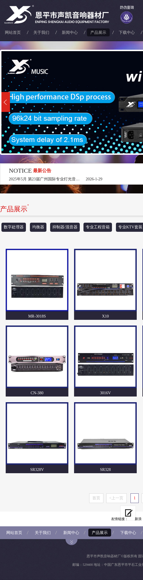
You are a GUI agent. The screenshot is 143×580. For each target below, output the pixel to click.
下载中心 (127, 32)
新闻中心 (70, 32)
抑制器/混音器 (64, 227)
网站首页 (13, 32)
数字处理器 (14, 227)
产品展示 (98, 32)
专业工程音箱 (98, 227)
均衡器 (38, 227)
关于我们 (41, 32)
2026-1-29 (94, 179)
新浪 (138, 519)
